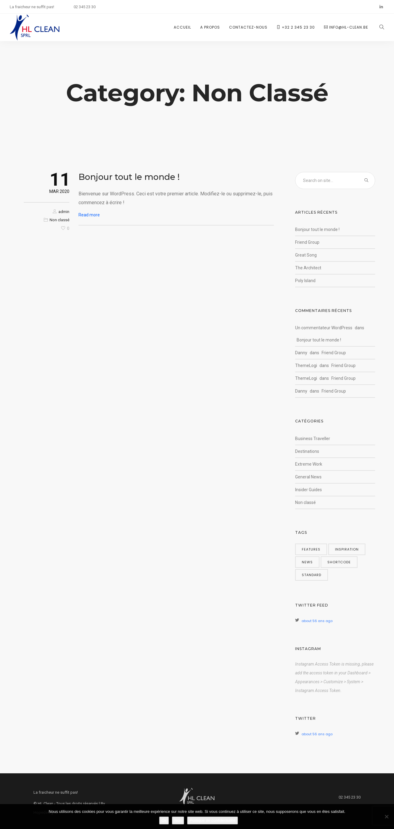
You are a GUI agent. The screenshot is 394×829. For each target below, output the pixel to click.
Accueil (182, 27)
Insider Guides (308, 489)
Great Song (306, 255)
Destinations (307, 451)
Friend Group (307, 242)
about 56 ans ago (317, 620)
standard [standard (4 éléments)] (311, 574)
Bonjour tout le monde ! (129, 177)
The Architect (308, 267)
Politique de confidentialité (212, 820)
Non (178, 820)
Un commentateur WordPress (323, 327)
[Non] (386, 816)
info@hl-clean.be (346, 27)
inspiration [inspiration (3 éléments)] (347, 549)
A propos (210, 27)
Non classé (59, 220)
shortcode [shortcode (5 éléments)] (339, 562)
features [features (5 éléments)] (311, 549)
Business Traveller (312, 438)
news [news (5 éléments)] (307, 562)
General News (308, 476)
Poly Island (305, 280)
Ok (164, 820)
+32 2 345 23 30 (296, 27)
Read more (89, 215)
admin (63, 211)
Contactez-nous (248, 27)
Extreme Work (308, 464)
